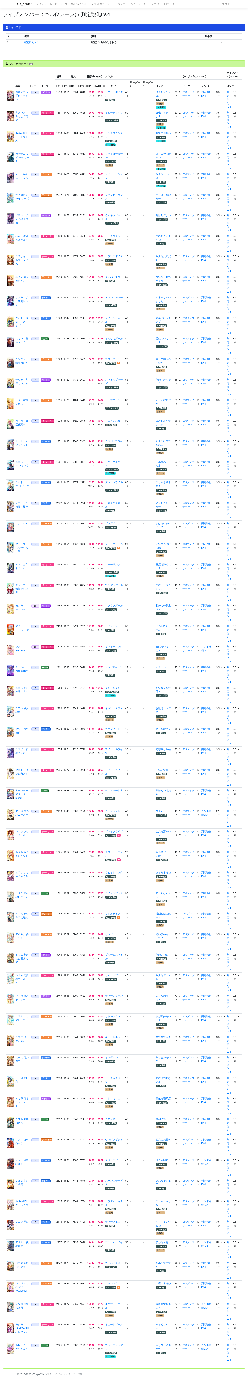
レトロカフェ (112, 1098)
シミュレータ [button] (138, 4)
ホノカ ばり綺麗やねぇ (21, 301)
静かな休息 (162, 1242)
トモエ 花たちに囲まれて (22, 958)
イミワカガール (114, 338)
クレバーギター (114, 277)
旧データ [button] (169, 4)
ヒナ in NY (22, 523)
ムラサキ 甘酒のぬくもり (22, 876)
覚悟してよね (163, 215)
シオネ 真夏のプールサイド (22, 979)
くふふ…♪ (161, 667)
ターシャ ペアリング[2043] (22, 794)
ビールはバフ (163, 728)
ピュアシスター (114, 420)
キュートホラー (114, 1037)
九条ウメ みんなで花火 (21, 116)
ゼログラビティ (114, 1139)
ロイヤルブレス (114, 893)
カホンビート (112, 728)
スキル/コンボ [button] (79, 4)
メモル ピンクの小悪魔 (21, 219)
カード (53, 4)
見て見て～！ (163, 1037)
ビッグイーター (114, 523)
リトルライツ (112, 913)
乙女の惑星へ (163, 1139)
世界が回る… (163, 1160)
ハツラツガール (114, 605)
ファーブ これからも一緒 (21, 548)
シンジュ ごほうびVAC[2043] (22, 1287)
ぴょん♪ (160, 811)
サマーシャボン (114, 995)
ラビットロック (114, 872)
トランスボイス (114, 256)
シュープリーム (114, 544)
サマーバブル (112, 975)
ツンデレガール (114, 585)
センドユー (111, 934)
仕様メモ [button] (120, 4)
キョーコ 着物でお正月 (21, 589)
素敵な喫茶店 (163, 1098)
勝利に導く (162, 1119)
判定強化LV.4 (31, 42)
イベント (41, 4)
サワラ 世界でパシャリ (21, 383)
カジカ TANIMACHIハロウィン (22, 1328)
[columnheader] (10, 79)
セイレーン (111, 626)
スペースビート (114, 1160)
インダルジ (111, 1057)
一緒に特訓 (162, 770)
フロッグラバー (114, 359)
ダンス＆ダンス (114, 687)
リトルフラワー (114, 1016)
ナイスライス (112, 1262)
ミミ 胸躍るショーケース (22, 1102)
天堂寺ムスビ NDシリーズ (22, 157)
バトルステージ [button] (101, 4)
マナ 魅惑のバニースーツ (22, 815)
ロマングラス (112, 1283)
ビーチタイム (112, 235)
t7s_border (24, 4)
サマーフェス (112, 1221)
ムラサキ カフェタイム (21, 260)
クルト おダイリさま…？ (21, 322)
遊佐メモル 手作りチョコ (22, 96)
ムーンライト (112, 811)
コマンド (110, 1119)
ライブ (64, 4)
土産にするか (163, 1283)
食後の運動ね (163, 133)
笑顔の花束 (162, 954)
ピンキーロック (114, 646)
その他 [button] (155, 4)
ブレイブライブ (114, 831)
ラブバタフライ (114, 441)
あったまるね (163, 872)
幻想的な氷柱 (163, 749)
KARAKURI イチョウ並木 (22, 137)
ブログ (226, 4)
